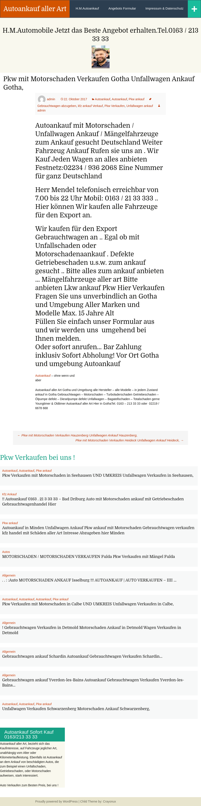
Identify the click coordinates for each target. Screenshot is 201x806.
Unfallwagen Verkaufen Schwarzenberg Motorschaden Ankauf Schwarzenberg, (76, 709)
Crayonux (109, 801)
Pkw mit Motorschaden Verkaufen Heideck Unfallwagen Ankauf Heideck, (129, 440)
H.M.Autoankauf (87, 8)
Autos (6, 552)
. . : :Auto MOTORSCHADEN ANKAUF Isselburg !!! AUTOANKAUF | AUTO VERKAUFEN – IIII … (89, 580)
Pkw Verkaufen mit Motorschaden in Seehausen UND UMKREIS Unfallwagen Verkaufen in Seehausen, (97, 475)
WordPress (70, 801)
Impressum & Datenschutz (164, 8)
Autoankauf (102, 99)
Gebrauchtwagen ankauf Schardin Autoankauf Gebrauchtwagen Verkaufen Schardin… (82, 656)
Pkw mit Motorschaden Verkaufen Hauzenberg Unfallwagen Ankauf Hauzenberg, (77, 435)
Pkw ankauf (136, 99)
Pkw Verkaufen (115, 106)
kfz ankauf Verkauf (90, 106)
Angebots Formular (122, 8)
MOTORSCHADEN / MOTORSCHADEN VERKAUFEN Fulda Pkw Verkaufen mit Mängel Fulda (88, 556)
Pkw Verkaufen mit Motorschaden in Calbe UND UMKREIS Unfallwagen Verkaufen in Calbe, (88, 604)
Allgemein (8, 575)
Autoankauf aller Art (34, 9)
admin (51, 99)
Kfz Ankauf (9, 494)
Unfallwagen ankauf (139, 106)
